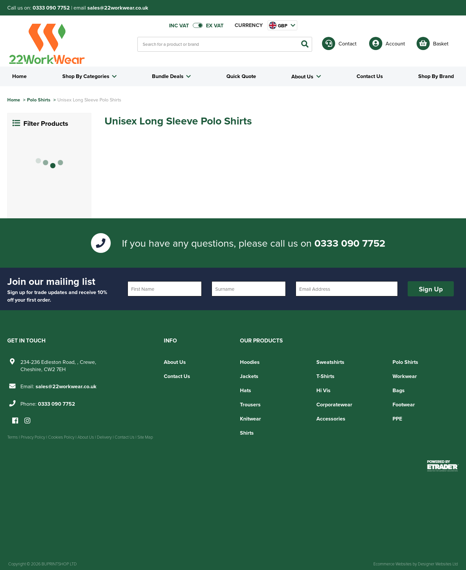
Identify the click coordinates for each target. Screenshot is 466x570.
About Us (175, 362)
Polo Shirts (38, 99)
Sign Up (431, 289)
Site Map (145, 437)
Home (13, 99)
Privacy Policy (33, 437)
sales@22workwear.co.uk (117, 8)
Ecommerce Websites (392, 564)
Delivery (104, 437)
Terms (12, 437)
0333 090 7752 (51, 8)
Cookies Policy (61, 437)
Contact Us (177, 376)
